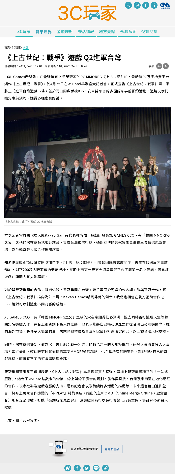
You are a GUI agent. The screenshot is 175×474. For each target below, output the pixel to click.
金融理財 (65, 31)
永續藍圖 (128, 31)
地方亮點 (107, 31)
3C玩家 (24, 31)
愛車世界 (44, 31)
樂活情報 (86, 31)
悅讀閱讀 (149, 31)
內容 (26, 47)
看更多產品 (112, 449)
